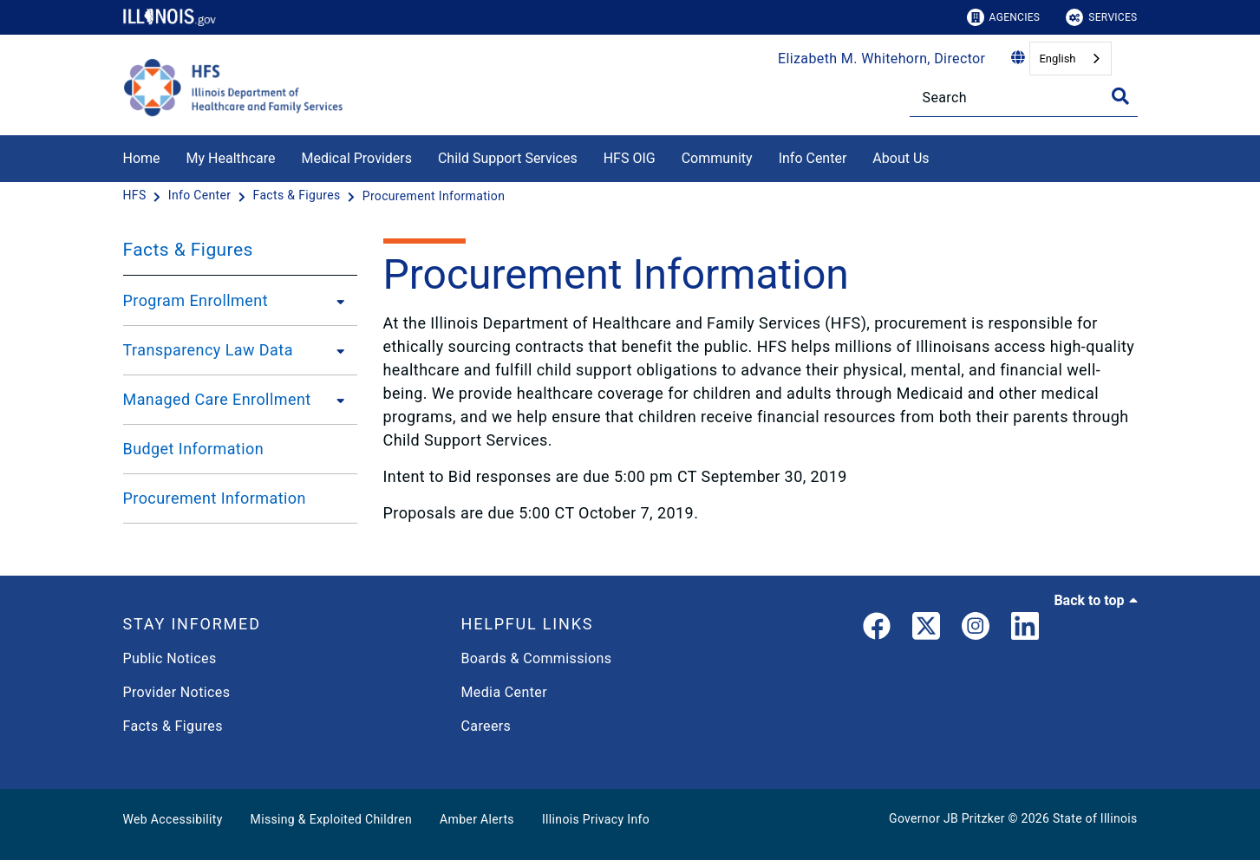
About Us (900, 158)
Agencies (1004, 17)
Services (1101, 17)
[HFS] (136, 196)
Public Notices (170, 658)
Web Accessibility (173, 819)
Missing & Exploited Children (331, 819)
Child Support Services (508, 158)
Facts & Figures (188, 249)
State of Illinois (1095, 818)
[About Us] (943, 155)
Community (717, 158)
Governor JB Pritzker (947, 818)
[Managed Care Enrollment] (335, 399)
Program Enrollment (195, 300)
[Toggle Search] (1120, 96)
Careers (486, 726)
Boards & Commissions (536, 658)
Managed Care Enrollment (217, 399)
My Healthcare (231, 158)
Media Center (504, 692)
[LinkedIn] (1025, 629)
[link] (877, 629)
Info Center (813, 158)
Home (141, 158)
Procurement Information (214, 498)
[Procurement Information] (434, 196)
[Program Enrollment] (335, 300)
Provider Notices (177, 692)
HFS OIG (630, 158)
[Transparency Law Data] (335, 350)
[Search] (1024, 97)
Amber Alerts (477, 819)
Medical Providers (356, 158)
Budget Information (193, 449)
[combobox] (1070, 58)
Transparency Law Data (208, 350)
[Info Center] (201, 196)
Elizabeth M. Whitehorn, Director (881, 58)
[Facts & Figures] (298, 196)
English (1057, 58)
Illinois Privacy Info (596, 819)
